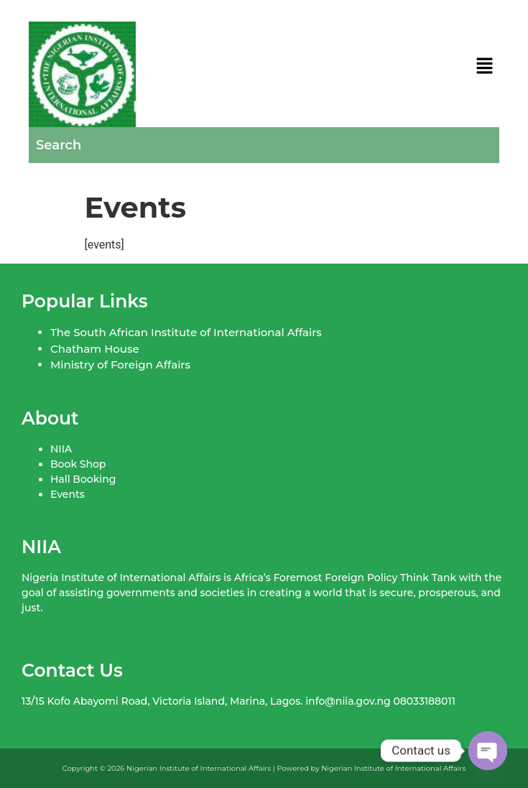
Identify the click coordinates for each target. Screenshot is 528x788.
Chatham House (94, 349)
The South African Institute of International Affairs (186, 332)
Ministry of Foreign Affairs (120, 364)
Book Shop (78, 464)
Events (67, 494)
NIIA (61, 448)
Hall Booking (83, 479)
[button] (485, 67)
